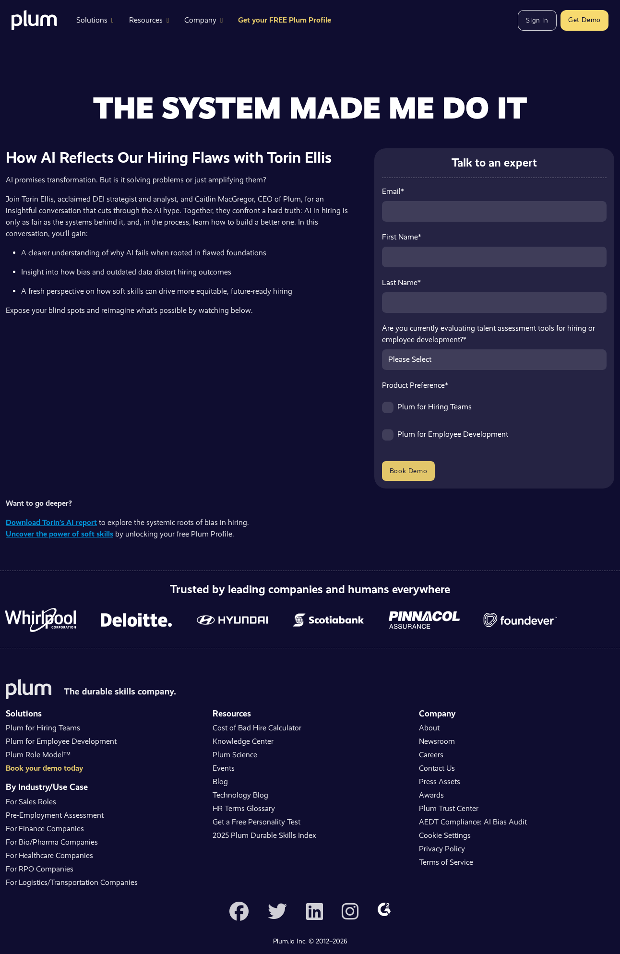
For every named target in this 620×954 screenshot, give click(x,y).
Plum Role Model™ (38, 754)
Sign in (537, 20)
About (429, 727)
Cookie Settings (445, 835)
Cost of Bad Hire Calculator (257, 727)
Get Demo (584, 20)
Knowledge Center (243, 741)
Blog (220, 781)
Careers (431, 754)
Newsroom (437, 741)
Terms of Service (446, 862)
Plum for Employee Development (61, 741)
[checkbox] (494, 425)
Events (224, 768)
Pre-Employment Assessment (55, 815)
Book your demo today (44, 768)
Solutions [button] (95, 19)
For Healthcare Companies (49, 855)
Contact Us (437, 768)
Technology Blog (240, 794)
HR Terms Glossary (244, 808)
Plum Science (235, 754)
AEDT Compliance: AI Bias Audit (473, 821)
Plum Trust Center (448, 808)
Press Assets (439, 781)
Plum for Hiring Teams (43, 727)
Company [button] (203, 19)
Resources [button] (149, 19)
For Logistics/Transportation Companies (72, 882)
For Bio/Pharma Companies (52, 842)
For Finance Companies (45, 828)
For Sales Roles (31, 801)
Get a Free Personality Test (256, 821)
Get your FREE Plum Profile (284, 19)
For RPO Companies (39, 868)
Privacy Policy (442, 848)
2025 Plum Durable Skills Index (264, 835)
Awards (431, 794)
